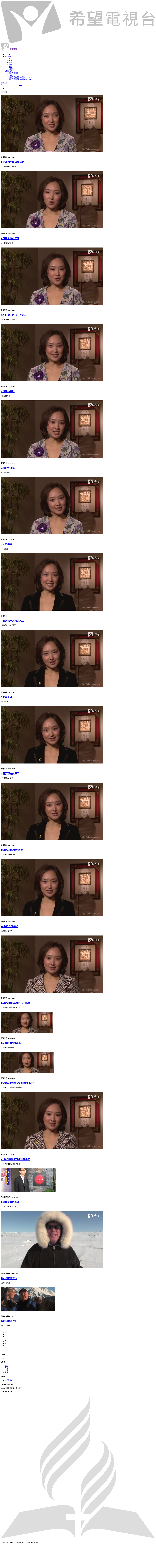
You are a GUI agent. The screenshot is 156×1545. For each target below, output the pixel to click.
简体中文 (4, 83)
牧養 (6, 1370)
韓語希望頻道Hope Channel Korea (20, 77)
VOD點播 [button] (8, 56)
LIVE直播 (8, 54)
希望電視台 (9, 1380)
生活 (6, 1366)
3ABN (11, 75)
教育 (6, 1368)
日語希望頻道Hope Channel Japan (20, 79)
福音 (6, 1372)
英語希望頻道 (13, 73)
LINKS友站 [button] (9, 71)
